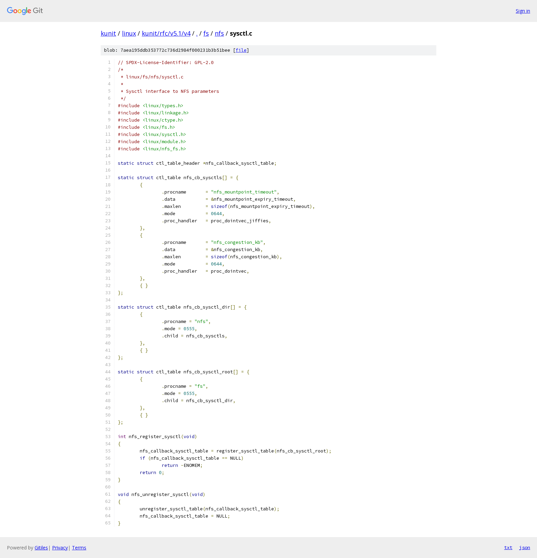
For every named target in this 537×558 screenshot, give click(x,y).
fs (206, 33)
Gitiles (41, 547)
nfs (219, 33)
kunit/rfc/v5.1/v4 (166, 33)
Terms (79, 547)
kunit (108, 33)
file (241, 50)
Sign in (523, 11)
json (524, 547)
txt (508, 547)
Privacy (60, 547)
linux (129, 33)
